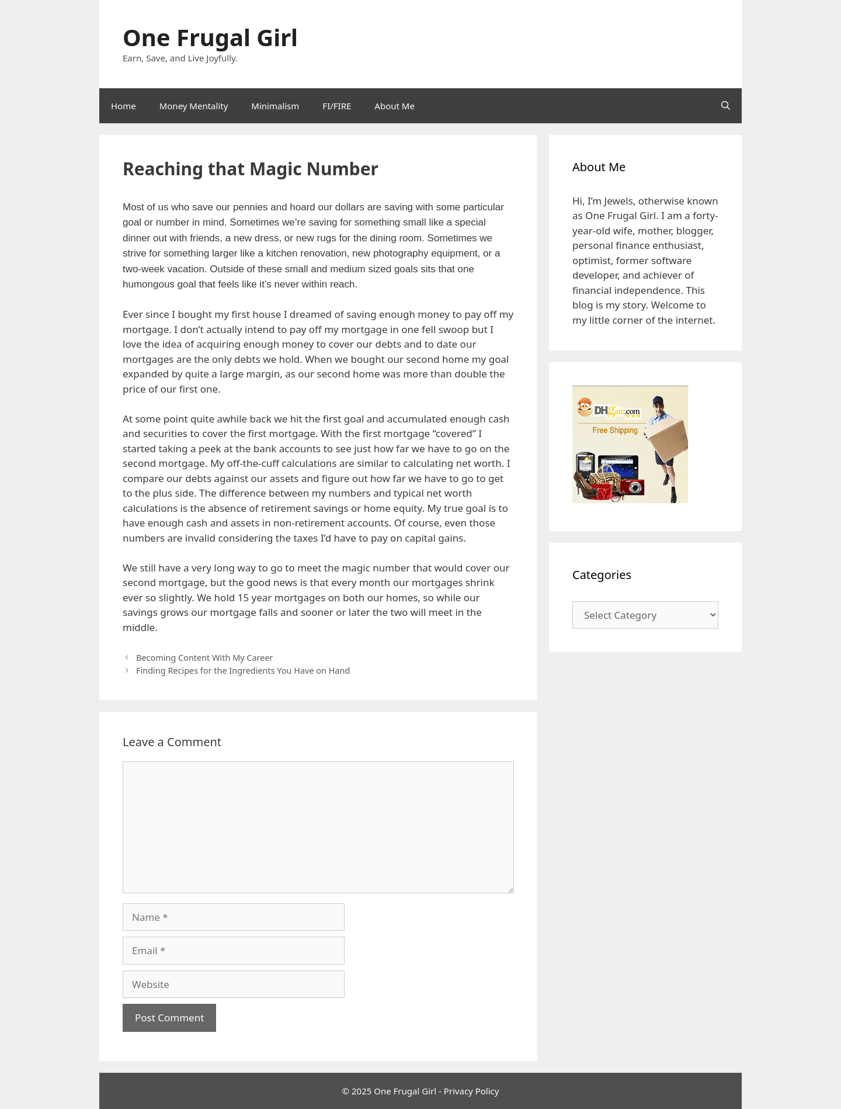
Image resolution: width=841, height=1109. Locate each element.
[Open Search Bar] (726, 105)
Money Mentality (193, 106)
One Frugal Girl (210, 37)
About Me (394, 106)
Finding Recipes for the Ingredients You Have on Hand (243, 670)
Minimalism (275, 106)
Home (123, 106)
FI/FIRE (336, 106)
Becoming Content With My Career (204, 657)
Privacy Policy (471, 1091)
